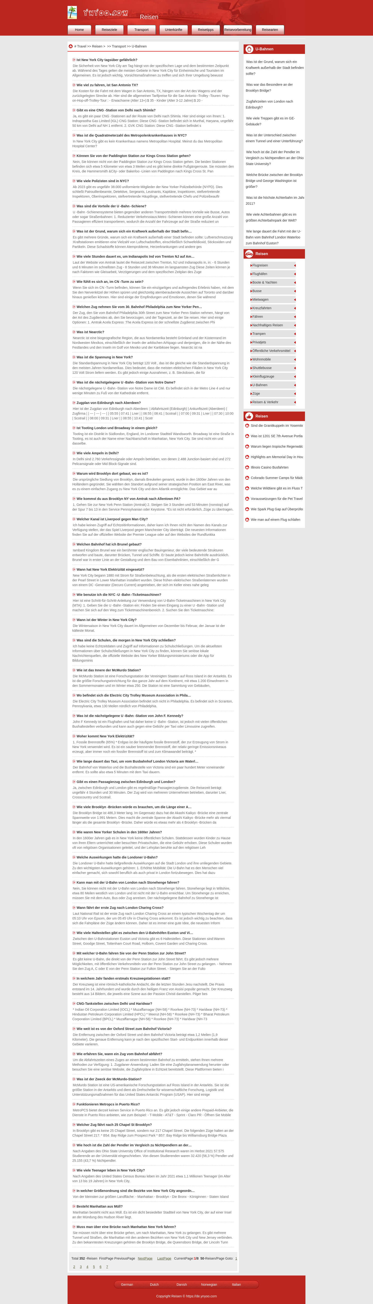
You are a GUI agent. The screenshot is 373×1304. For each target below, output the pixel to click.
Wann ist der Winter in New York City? (107, 620)
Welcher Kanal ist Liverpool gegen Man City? (113, 519)
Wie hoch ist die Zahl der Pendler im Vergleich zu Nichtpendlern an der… (134, 1145)
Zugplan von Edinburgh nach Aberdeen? (109, 403)
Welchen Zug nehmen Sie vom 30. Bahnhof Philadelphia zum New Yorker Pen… (139, 307)
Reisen (97, 46)
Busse (257, 291)
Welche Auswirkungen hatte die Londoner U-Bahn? (118, 857)
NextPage (145, 1258)
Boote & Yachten (264, 282)
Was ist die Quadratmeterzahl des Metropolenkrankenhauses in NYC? (132, 135)
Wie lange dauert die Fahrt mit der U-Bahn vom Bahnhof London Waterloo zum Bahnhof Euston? (273, 237)
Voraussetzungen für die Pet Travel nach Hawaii (277, 499)
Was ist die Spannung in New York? (105, 357)
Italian (236, 1284)
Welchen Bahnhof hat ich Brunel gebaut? (109, 544)
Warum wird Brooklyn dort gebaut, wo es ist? (113, 473)
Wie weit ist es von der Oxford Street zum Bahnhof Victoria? (124, 1029)
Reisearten (270, 30)
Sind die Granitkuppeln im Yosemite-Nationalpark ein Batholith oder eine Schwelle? (277, 425)
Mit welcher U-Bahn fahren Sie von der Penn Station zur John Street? (132, 953)
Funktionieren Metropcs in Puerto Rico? (109, 1104)
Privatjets (259, 342)
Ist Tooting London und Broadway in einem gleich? (117, 428)
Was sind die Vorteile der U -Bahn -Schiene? (112, 206)
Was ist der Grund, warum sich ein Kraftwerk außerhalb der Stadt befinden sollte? (275, 68)
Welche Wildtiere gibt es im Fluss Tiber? (277, 488)
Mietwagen (260, 299)
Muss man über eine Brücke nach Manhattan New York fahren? (127, 1227)
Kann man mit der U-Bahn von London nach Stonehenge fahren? (128, 882)
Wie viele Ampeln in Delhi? (98, 453)
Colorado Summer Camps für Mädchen (277, 478)
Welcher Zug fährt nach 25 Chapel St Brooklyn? (115, 1125)
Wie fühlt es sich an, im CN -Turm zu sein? (110, 282)
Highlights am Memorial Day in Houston (277, 457)
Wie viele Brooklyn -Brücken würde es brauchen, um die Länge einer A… (134, 807)
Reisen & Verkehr (265, 402)
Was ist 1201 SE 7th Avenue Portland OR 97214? (277, 436)
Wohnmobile (261, 359)
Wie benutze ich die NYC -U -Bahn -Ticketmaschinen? (119, 595)
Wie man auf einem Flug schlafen (275, 520)
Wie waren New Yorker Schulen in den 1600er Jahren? (120, 832)
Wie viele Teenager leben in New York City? (111, 1170)
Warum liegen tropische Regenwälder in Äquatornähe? (277, 446)
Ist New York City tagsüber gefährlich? (107, 60)
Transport (141, 30)
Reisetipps (205, 30)
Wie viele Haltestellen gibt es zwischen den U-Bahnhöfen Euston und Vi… (135, 933)
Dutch (154, 1284)
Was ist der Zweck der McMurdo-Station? (109, 1079)
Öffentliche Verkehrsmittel (271, 351)
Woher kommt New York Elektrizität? (106, 736)
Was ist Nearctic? (91, 332)
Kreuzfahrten (261, 308)
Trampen (259, 334)
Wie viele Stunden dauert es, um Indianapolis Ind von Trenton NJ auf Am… (136, 256)
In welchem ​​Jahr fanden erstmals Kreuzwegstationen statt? (124, 978)
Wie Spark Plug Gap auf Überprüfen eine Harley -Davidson (277, 509)
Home (79, 30)
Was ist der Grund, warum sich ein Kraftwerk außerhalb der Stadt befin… (134, 231)
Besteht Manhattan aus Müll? (100, 1206)
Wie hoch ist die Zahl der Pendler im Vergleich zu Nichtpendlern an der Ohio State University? (275, 158)
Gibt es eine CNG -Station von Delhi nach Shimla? (117, 110)
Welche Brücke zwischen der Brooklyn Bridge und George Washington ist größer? (274, 181)
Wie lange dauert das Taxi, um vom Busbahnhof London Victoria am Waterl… (137, 761)
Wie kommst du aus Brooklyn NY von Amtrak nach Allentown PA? (129, 499)
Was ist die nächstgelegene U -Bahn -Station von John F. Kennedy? (130, 716)
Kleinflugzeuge (263, 376)
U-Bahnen (139, 46)
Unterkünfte (173, 30)
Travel (81, 46)
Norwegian (209, 1284)
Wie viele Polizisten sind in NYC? (103, 181)
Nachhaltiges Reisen (267, 325)
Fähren (257, 316)
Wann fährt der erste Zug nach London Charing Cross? (121, 908)
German (127, 1284)
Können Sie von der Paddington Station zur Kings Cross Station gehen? (134, 156)
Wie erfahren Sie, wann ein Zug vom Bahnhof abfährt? (120, 1054)
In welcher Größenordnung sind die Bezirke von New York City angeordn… (136, 1191)
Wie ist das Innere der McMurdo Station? (109, 670)
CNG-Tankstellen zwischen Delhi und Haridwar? (115, 1003)
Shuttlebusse (262, 368)
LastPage (164, 1258)
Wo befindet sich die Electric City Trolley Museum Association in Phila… (134, 695)
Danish (182, 1284)
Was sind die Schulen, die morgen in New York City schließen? (127, 640)
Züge (256, 393)
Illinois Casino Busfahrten (270, 467)
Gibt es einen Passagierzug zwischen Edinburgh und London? (126, 782)
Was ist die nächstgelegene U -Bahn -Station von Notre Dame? (127, 382)
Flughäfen (259, 274)
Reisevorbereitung (237, 30)
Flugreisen (260, 265)
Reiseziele (109, 30)
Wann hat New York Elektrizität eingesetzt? (111, 569)
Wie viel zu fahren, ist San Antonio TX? (108, 85)
